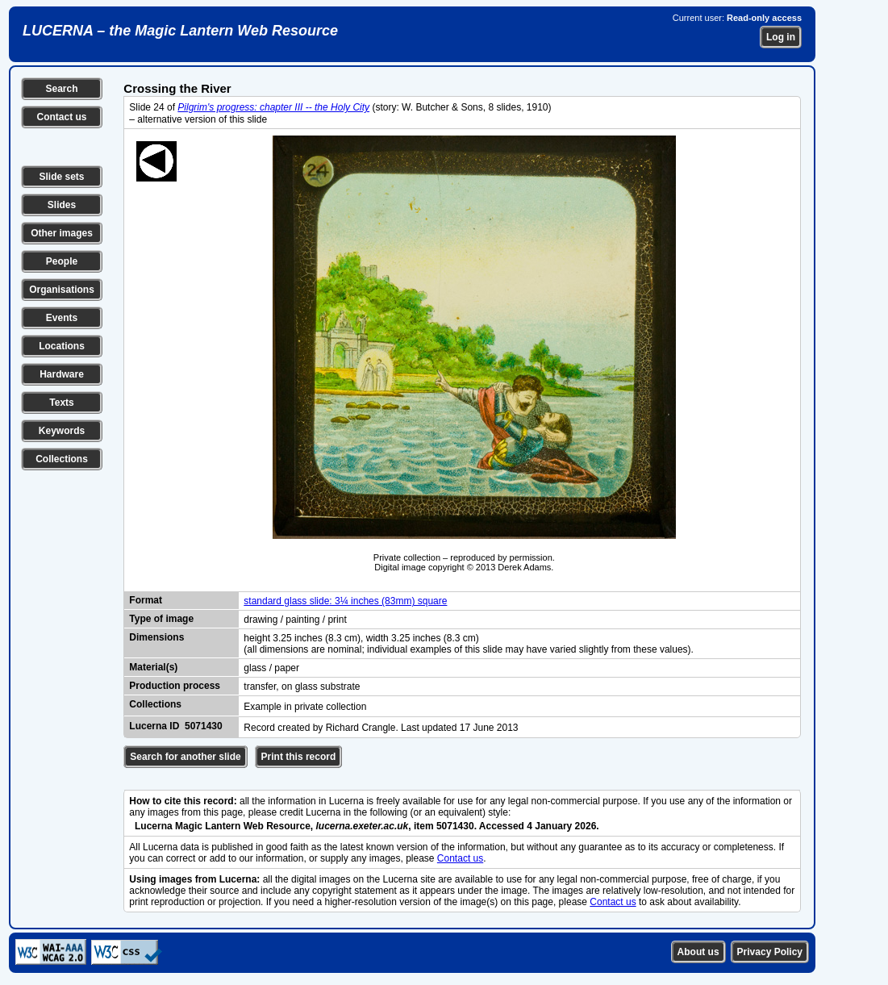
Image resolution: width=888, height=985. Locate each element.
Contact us (61, 117)
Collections (61, 459)
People (61, 261)
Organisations (61, 289)
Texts (61, 402)
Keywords (62, 430)
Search (61, 88)
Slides (62, 205)
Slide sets (61, 176)
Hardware (62, 374)
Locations (62, 346)
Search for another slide (185, 756)
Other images (62, 233)
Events (61, 317)
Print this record (298, 756)
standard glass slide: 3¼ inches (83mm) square (345, 601)
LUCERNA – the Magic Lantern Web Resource (180, 31)
